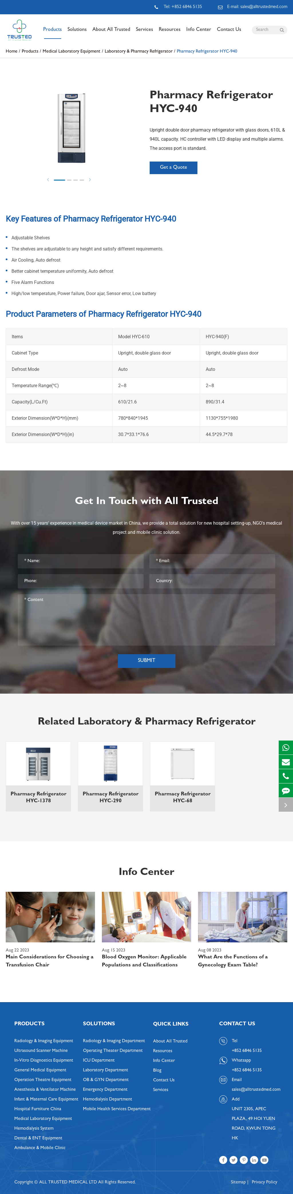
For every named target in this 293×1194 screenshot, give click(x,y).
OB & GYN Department (106, 1080)
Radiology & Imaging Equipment (43, 1041)
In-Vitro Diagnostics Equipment (43, 1060)
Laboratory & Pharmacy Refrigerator (139, 51)
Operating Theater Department (113, 1051)
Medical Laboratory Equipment (71, 51)
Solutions (77, 33)
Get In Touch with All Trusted (146, 502)
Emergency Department (105, 1090)
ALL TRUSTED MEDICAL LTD (68, 1182)
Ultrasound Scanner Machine (41, 1051)
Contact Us (229, 33)
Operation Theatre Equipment (43, 1080)
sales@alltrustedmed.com (255, 1090)
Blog (157, 1070)
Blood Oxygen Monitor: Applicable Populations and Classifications (144, 961)
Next (90, 179)
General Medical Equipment (40, 1070)
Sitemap (238, 1182)
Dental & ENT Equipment (38, 1138)
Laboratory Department (105, 1070)
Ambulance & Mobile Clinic (40, 1148)
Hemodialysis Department (107, 1099)
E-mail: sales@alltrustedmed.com (252, 7)
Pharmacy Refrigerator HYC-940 (207, 51)
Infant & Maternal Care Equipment (46, 1099)
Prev (48, 179)
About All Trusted (111, 33)
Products (52, 33)
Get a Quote (173, 167)
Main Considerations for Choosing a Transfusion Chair (50, 961)
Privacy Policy (264, 1182)
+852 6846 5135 (247, 1070)
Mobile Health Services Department (117, 1109)
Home (11, 51)
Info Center (198, 33)
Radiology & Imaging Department (114, 1041)
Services (144, 33)
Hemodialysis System (34, 1129)
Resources (170, 33)
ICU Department (99, 1060)
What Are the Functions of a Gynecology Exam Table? (233, 961)
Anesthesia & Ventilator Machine (45, 1090)
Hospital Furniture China (37, 1109)
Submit (146, 661)
